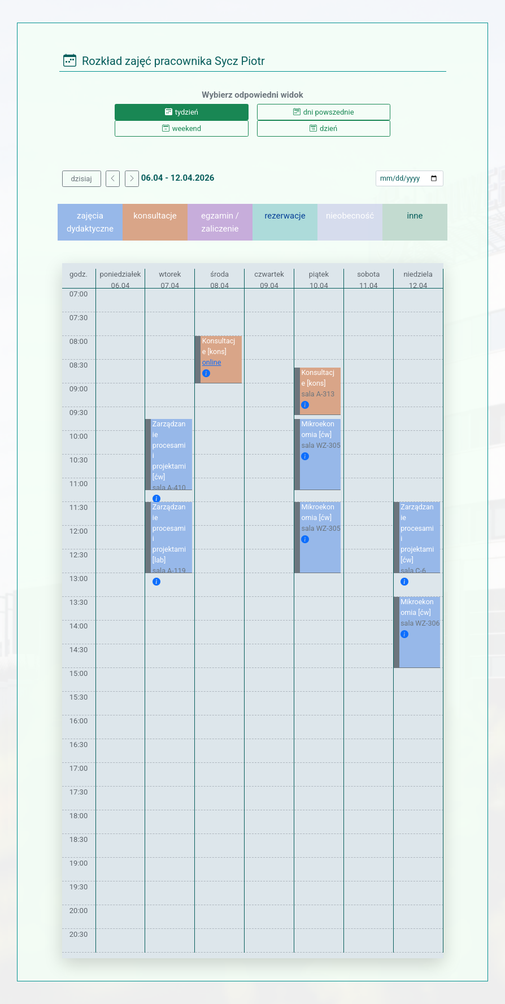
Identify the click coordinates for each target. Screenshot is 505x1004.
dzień (323, 128)
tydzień (181, 112)
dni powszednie (323, 112)
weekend (181, 128)
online (211, 362)
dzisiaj (81, 178)
